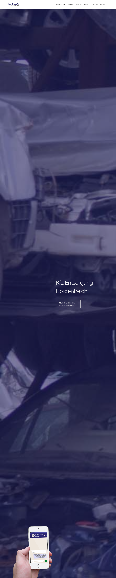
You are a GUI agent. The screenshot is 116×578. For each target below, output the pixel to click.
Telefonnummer (14, 506)
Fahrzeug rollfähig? (15, 514)
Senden (14, 541)
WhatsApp (80, 64)
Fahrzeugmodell (65, 506)
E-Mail (89, 64)
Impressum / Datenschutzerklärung (17, 575)
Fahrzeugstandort (66, 514)
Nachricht (12, 521)
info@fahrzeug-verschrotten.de (16, 558)
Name (10, 499)
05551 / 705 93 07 (100, 64)
